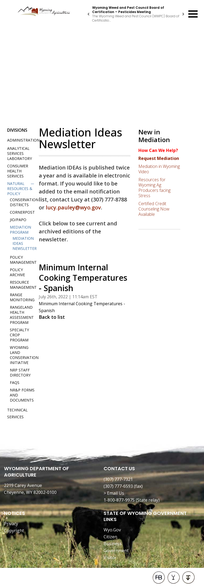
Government (116, 550)
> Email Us (114, 493)
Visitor (110, 557)
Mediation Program (20, 230)
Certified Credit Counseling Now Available (153, 209)
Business (113, 544)
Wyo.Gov (112, 530)
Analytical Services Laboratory (19, 153)
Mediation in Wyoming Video (159, 169)
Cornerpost (22, 212)
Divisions (17, 130)
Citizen (110, 537)
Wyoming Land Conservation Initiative (24, 355)
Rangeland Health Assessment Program (22, 315)
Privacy (11, 524)
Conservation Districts (24, 202)
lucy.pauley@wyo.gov (73, 207)
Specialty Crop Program (19, 334)
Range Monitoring (22, 297)
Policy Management (23, 260)
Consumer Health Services (17, 171)
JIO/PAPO (18, 219)
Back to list (52, 317)
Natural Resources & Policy (19, 188)
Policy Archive (17, 272)
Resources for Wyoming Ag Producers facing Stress (154, 188)
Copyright (14, 531)
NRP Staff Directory (20, 372)
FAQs (14, 382)
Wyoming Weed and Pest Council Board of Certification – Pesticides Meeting (128, 9)
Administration (23, 140)
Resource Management (23, 285)
